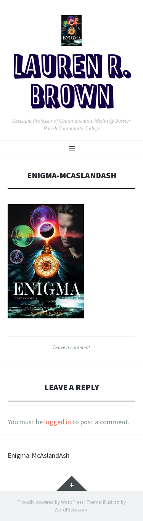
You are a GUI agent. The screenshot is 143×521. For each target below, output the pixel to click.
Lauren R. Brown (72, 83)
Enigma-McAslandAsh (38, 455)
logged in (57, 421)
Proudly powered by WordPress (50, 502)
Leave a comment (71, 347)
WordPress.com (71, 510)
